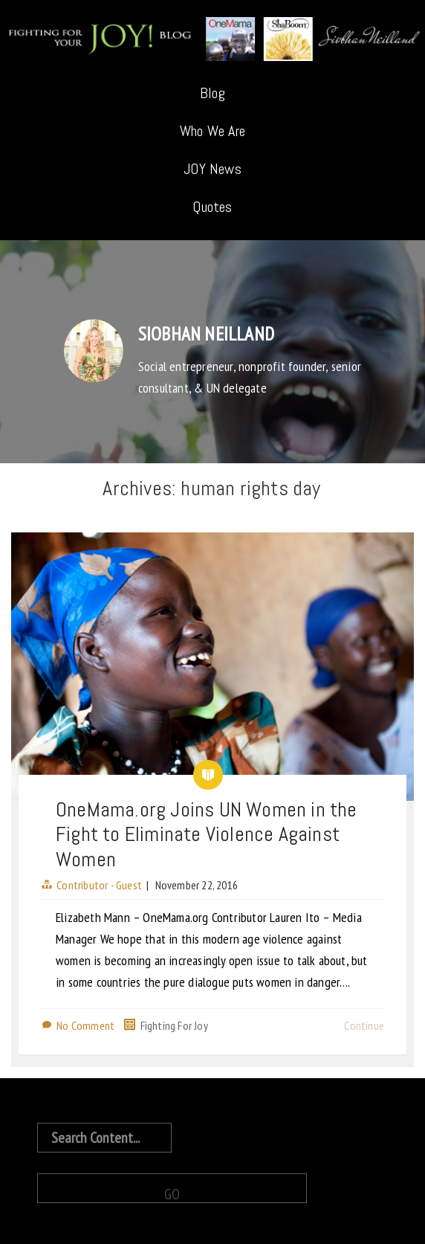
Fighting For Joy (174, 1025)
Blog (212, 93)
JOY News (212, 168)
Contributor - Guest (99, 884)
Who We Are (212, 131)
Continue (364, 1025)
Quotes (212, 206)
